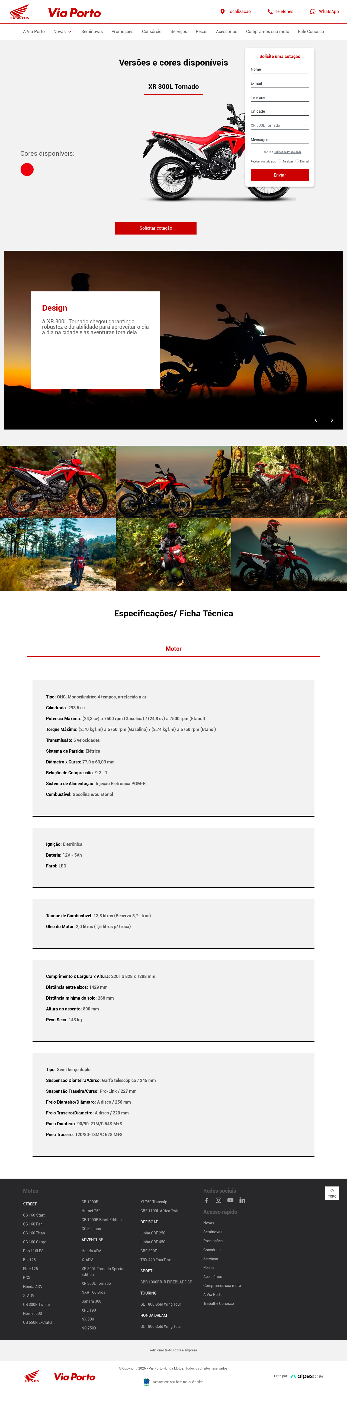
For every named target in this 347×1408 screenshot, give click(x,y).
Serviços (179, 31)
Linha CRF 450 (152, 1242)
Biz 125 (29, 1260)
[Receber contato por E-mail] (297, 162)
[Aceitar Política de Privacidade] (260, 152)
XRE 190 (89, 1310)
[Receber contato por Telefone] (279, 162)
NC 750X (89, 1328)
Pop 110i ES (33, 1251)
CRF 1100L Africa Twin (159, 1211)
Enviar (280, 175)
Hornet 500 (32, 1314)
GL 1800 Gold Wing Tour (160, 1304)
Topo (332, 1193)
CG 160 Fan (33, 1224)
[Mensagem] (280, 140)
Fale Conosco (311, 31)
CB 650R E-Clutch (38, 1323)
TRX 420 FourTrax (155, 1260)
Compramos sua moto (267, 31)
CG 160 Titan (34, 1233)
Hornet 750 (91, 1211)
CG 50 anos (91, 1229)
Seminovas (92, 31)
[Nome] (280, 69)
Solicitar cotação (156, 228)
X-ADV (28, 1296)
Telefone (288, 161)
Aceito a (282, 152)
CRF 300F (148, 1251)
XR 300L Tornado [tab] (173, 87)
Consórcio (152, 31)
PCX (26, 1278)
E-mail (304, 161)
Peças (201, 31)
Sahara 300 (91, 1301)
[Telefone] (280, 97)
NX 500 (88, 1319)
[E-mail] (280, 83)
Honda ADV (33, 1287)
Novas (208, 1223)
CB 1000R (90, 1202)
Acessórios (226, 31)
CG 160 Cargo (34, 1242)
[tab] (27, 169)
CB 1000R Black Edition (102, 1220)
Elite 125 (30, 1269)
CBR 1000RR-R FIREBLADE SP (166, 1282)
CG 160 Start (34, 1215)
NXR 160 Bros (93, 1292)
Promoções (122, 31)
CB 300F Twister (37, 1305)
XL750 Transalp (153, 1202)
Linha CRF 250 (152, 1233)
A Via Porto (34, 31)
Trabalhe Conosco (218, 1304)
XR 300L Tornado (96, 1284)
